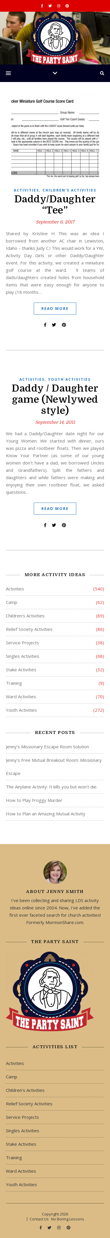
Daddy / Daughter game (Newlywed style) (55, 399)
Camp (11, 602)
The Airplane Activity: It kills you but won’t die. (51, 787)
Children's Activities (69, 190)
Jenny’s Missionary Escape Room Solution (47, 746)
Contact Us (39, 1219)
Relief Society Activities (29, 629)
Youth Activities (69, 379)
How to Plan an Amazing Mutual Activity (45, 814)
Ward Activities (21, 696)
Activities (26, 190)
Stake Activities (21, 669)
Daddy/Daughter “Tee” (55, 205)
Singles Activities (22, 656)
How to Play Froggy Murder (34, 800)
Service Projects (22, 643)
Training (14, 683)
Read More (55, 308)
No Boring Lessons (67, 1219)
